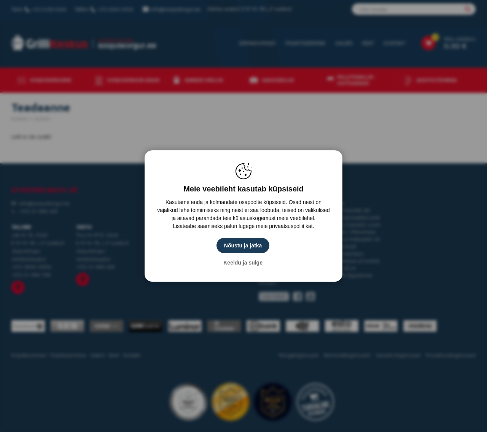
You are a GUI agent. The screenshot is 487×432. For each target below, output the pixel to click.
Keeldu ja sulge (243, 263)
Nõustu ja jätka (243, 245)
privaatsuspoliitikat (290, 226)
